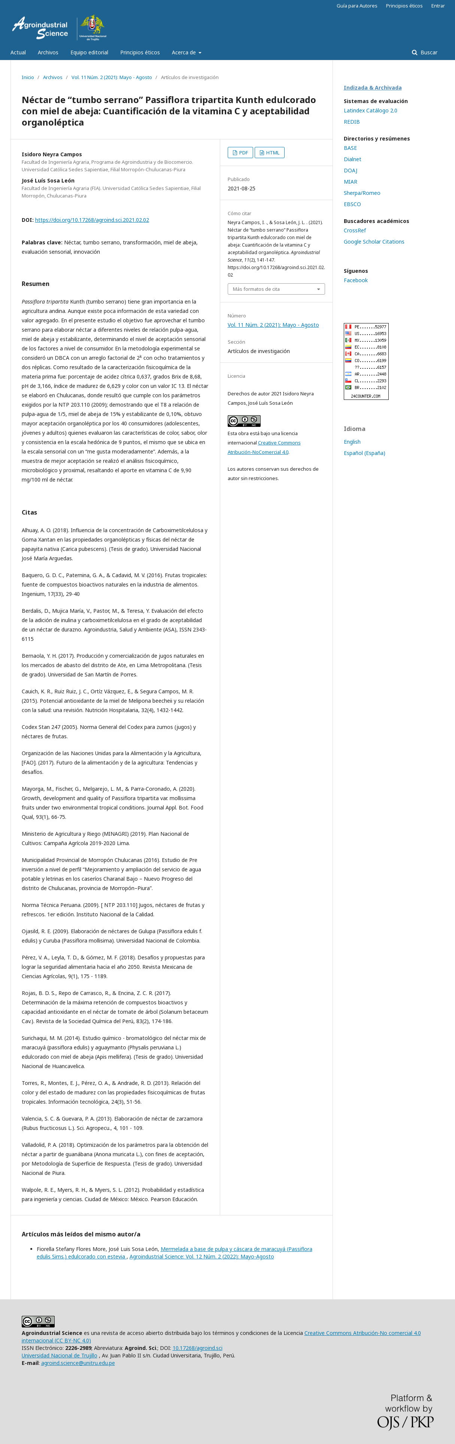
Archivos (48, 52)
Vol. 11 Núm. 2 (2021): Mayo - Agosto (112, 77)
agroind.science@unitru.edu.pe (78, 1362)
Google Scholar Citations (374, 241)
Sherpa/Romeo (362, 192)
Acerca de (184, 52)
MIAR (350, 181)
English (352, 441)
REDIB (352, 121)
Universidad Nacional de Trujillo (59, 1355)
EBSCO (352, 204)
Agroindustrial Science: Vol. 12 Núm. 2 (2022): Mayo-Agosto (202, 1256)
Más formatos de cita (256, 289)
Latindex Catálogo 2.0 (370, 110)
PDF (243, 152)
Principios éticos (140, 52)
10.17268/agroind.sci (197, 1347)
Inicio (28, 77)
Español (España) (364, 452)
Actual (18, 52)
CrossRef (355, 230)
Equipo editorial (89, 52)
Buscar (428, 52)
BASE (350, 147)
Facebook (356, 280)
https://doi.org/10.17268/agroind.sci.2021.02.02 (92, 219)
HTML (272, 152)
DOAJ (350, 170)
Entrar (438, 5)
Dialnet (352, 159)
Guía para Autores (357, 5)
